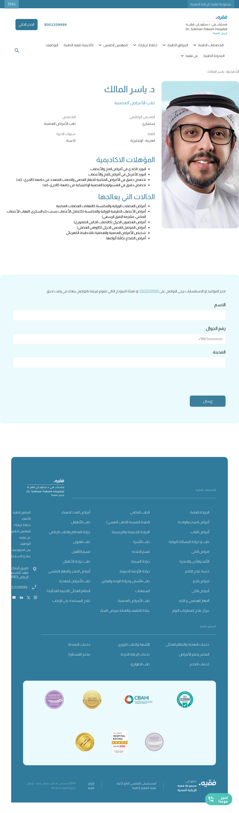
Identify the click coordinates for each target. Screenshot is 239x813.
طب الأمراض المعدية (74, 588)
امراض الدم (201, 588)
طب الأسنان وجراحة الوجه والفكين (125, 588)
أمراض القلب (199, 539)
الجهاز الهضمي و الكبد (193, 607)
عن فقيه (25, 544)
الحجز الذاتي (26, 24)
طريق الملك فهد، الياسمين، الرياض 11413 (17, 579)
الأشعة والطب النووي (134, 651)
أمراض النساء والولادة (193, 529)
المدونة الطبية (213, 56)
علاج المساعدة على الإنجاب (71, 607)
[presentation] (192, 387)
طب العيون (81, 548)
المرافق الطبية (22, 519)
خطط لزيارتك (22, 532)
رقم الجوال (216, 334)
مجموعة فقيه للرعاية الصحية (210, 4)
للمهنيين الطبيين (20, 538)
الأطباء (26, 525)
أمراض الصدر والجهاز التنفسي (69, 578)
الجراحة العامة (199, 519)
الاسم (220, 311)
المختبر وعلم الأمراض (194, 661)
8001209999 (149, 298)
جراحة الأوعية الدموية (135, 578)
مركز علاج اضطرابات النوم (190, 617)
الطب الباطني (140, 519)
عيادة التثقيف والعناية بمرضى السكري (123, 617)
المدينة (219, 358)
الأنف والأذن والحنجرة (194, 568)
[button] (209, 45)
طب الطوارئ (140, 671)
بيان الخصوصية (21, 557)
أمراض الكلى (200, 598)
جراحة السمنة (140, 568)
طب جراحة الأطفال (76, 568)
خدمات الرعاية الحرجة (135, 661)
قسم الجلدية (141, 558)
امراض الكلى (200, 558)
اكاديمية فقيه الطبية (78, 45)
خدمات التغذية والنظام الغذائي (187, 651)
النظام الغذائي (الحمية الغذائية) (68, 598)
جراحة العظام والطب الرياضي (69, 539)
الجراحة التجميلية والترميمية (131, 539)
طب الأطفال (80, 529)
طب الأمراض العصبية (134, 607)
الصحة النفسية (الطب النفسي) (128, 529)
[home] (201, 24)
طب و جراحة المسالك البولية (189, 548)
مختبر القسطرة (79, 661)
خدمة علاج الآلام (197, 578)
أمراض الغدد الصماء (76, 519)
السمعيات (142, 598)
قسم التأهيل (81, 558)
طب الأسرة (141, 548)
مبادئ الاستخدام (20, 563)
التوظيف (52, 45)
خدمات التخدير (199, 671)
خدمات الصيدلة (79, 651)
